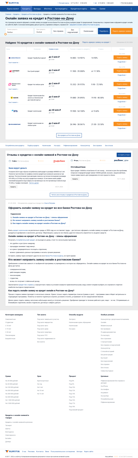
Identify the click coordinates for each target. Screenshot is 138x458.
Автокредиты (61, 8)
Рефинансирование (70, 145)
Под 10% (72, 387)
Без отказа (109, 145)
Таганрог (8, 425)
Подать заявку (122, 57)
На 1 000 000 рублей (12, 400)
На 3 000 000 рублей (12, 403)
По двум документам (108, 332)
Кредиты (26, 8)
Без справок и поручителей (110, 345)
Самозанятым (10, 319)
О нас (24, 451)
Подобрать (104, 31)
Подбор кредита (33, 145)
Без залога (41, 342)
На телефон (105, 389)
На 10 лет (40, 390)
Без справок (58, 31)
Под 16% (72, 400)
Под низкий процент (76, 410)
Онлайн (103, 322)
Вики (47, 451)
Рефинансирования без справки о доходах (113, 382)
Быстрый (104, 358)
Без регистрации (107, 355)
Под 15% (72, 397)
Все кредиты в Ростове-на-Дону (69, 135)
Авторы (79, 451)
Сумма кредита (12, 29)
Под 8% (71, 381)
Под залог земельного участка (48, 319)
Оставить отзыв (124, 155)
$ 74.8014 (101, 3)
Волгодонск (9, 432)
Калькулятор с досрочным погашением (115, 319)
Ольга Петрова (49, 203)
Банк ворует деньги (18, 168)
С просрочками (106, 342)
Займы (93, 8)
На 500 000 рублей (11, 397)
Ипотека (48, 8)
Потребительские (107, 399)
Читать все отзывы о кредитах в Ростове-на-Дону (69, 195)
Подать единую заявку (122, 31)
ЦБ (95, 3)
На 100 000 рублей (11, 387)
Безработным (10, 338)
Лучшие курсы (63, 3)
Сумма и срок (53, 49)
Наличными (88, 31)
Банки (102, 8)
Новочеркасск (10, 435)
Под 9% (71, 384)
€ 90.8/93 (83, 3)
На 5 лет (40, 387)
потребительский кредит (25, 240)
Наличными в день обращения (80, 322)
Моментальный (106, 326)
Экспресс (72, 319)
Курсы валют (13, 8)
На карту (57, 145)
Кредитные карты (79, 8)
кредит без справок (26, 285)
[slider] (5, 34)
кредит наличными (20, 230)
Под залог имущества (45, 322)
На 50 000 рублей (11, 384)
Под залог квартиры (44, 332)
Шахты (7, 429)
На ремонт (104, 393)
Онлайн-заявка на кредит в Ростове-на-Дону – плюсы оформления (40, 217)
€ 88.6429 (110, 3)
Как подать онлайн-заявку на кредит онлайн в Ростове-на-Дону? (39, 223)
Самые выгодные (107, 371)
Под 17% (72, 403)
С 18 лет (8, 326)
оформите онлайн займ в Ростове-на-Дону (85, 25)
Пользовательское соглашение (63, 451)
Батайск (8, 438)
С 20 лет (8, 332)
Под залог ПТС (42, 335)
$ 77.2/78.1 (75, 3)
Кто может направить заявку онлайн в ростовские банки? (36, 220)
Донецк (8, 442)
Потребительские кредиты (14, 145)
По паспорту (105, 335)
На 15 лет (40, 394)
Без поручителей (72, 31)
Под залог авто (42, 326)
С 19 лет (8, 329)
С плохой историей (107, 351)
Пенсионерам (10, 335)
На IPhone (104, 386)
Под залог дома (42, 329)
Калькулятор (85, 145)
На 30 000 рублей (11, 381)
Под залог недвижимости (46, 338)
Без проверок (105, 329)
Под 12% (72, 390)
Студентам (9, 322)
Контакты (40, 451)
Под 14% (72, 394)
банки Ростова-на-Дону (54, 256)
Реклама (31, 451)
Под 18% (72, 406)
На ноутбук (105, 396)
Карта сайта (88, 451)
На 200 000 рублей (11, 390)
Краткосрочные (43, 381)
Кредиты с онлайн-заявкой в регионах (19, 422)
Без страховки (106, 338)
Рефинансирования (108, 402)
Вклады (37, 8)
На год (39, 384)
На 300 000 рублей (11, 394)
